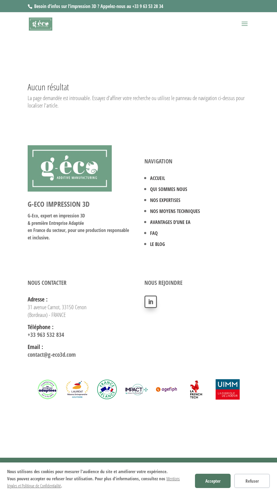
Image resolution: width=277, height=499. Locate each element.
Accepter (213, 481)
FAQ (154, 233)
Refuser (252, 481)
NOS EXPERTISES (165, 200)
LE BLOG (157, 244)
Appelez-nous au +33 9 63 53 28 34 (131, 6)
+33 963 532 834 (46, 335)
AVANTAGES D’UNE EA (170, 222)
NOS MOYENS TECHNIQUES (175, 211)
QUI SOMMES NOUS (168, 189)
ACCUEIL (157, 178)
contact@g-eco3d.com (52, 355)
